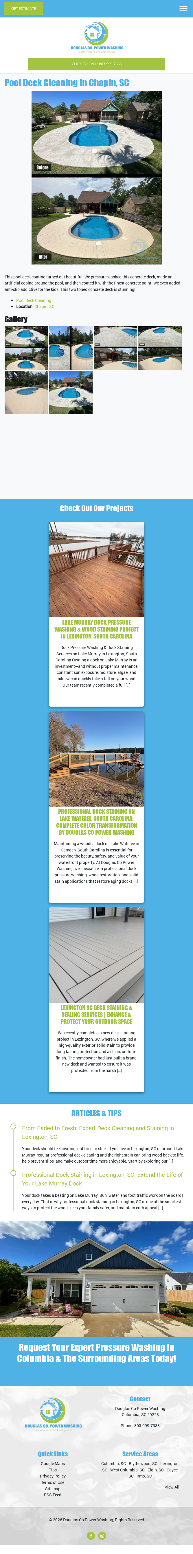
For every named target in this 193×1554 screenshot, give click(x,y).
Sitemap (52, 1497)
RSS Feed (52, 1503)
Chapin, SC (44, 306)
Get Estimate (23, 8)
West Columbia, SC (127, 1479)
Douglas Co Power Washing (88, 1528)
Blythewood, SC (143, 1472)
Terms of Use (52, 1491)
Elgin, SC (156, 1479)
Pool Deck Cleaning (33, 300)
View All (172, 1496)
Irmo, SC (144, 1485)
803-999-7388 (147, 1434)
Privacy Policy (53, 1485)
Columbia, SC (113, 1472)
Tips (53, 1479)
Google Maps (53, 1472)
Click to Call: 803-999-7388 (97, 63)
